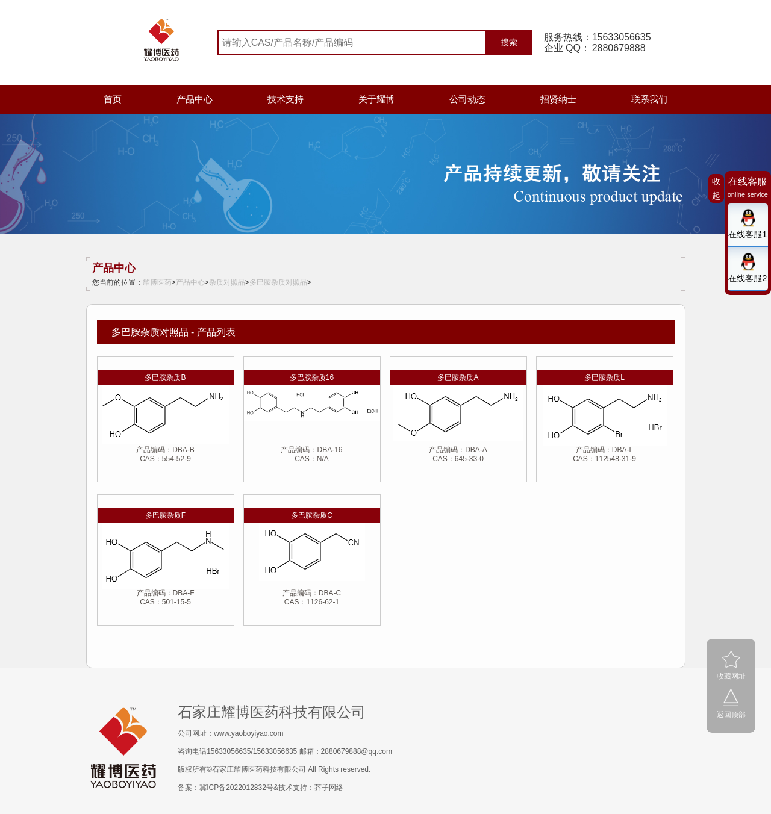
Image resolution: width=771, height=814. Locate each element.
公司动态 (467, 99)
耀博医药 (157, 282)
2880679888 (619, 48)
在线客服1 (747, 234)
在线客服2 (747, 278)
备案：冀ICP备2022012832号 (225, 787)
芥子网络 (328, 787)
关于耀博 (376, 99)
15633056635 (621, 37)
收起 (716, 188)
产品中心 (194, 99)
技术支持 (285, 99)
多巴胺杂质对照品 (278, 282)
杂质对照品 (227, 282)
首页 (113, 99)
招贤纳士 (558, 99)
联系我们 (649, 99)
